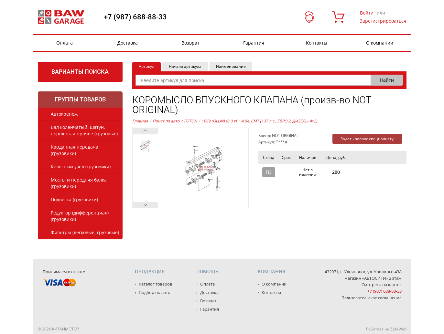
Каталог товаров (155, 284)
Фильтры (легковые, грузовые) (85, 232)
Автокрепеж (64, 114)
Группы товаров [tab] (80, 99)
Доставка (127, 43)
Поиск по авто (166, 121)
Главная (140, 121)
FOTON (189, 121)
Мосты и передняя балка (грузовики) (79, 183)
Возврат (190, 43)
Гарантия (253, 43)
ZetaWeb (398, 329)
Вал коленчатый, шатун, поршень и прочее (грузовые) (84, 130)
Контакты (316, 43)
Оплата (64, 43)
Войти (367, 13)
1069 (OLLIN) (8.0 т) (219, 121)
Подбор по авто (154, 292)
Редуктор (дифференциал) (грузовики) (80, 216)
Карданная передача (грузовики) (74, 150)
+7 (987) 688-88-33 (135, 17)
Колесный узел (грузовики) (81, 166)
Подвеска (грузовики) (74, 199)
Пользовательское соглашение (371, 297)
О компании (379, 43)
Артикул (146, 66)
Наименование (231, 66)
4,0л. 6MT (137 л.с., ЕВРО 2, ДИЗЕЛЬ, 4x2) (279, 121)
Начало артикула (185, 66)
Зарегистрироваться (383, 21)
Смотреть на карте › (382, 284)
